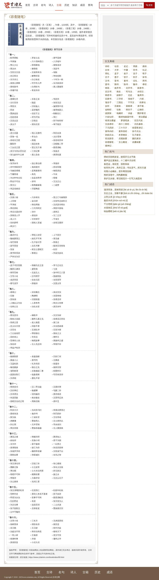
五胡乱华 (36, 330)
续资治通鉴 (110, 120)
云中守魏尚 (15, 512)
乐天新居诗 (58, 83)
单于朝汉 (57, 124)
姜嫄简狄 (57, 276)
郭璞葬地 (36, 65)
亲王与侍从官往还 (18, 151)
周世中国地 (58, 208)
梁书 (107, 84)
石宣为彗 (57, 330)
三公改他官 (15, 333)
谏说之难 (14, 437)
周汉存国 (14, 428)
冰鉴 (130, 113)
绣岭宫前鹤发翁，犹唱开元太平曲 (120, 157)
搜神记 (108, 146)
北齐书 (129, 88)
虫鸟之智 (57, 455)
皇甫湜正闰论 (59, 319)
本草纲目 (123, 135)
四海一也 (14, 136)
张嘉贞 (56, 151)
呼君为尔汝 (15, 497)
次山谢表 (14, 481)
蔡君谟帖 (57, 147)
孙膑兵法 (109, 135)
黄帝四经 (123, 131)
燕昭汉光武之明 (17, 401)
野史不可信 (15, 181)
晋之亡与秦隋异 (60, 197)
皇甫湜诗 (57, 299)
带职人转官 (37, 235)
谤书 (34, 181)
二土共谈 (57, 505)
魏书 (135, 84)
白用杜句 (36, 87)
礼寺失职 (36, 364)
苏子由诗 (57, 494)
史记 (126, 66)
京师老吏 (36, 508)
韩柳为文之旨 (38, 265)
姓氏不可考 (37, 238)
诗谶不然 (14, 90)
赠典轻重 (36, 474)
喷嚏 (55, 178)
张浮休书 (14, 163)
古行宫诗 (14, 103)
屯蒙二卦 (57, 390)
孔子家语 (136, 135)
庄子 (107, 77)
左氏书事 (36, 246)
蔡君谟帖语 (58, 497)
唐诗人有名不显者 (39, 494)
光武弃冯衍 (37, 410)
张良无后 (57, 103)
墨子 (116, 77)
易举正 (56, 212)
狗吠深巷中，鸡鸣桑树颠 (115, 175)
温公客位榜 (37, 163)
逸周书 (140, 95)
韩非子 (129, 109)
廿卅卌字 (36, 219)
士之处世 (36, 467)
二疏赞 (56, 185)
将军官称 (14, 272)
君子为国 (57, 440)
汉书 (107, 81)
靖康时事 (14, 539)
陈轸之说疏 (15, 319)
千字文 (131, 102)
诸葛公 (13, 292)
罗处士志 (36, 58)
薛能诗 (35, 283)
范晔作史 (14, 494)
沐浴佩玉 (36, 292)
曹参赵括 (14, 113)
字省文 (56, 219)
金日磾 (35, 201)
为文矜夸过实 (16, 178)
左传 (107, 70)
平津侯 (13, 204)
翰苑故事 (36, 340)
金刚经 (108, 109)
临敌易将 (36, 374)
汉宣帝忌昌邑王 (60, 201)
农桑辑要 (136, 142)
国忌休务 (36, 144)
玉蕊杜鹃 (14, 364)
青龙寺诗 (36, 90)
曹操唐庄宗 (58, 508)
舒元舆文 (57, 471)
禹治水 (13, 69)
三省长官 (36, 417)
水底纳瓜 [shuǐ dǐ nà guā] (116, 207)
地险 (55, 72)
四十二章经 (124, 124)
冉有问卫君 (15, 140)
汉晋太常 (57, 283)
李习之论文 (58, 265)
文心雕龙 (123, 142)
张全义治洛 (58, 467)
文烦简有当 (37, 72)
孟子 (116, 73)
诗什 (34, 212)
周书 (144, 81)
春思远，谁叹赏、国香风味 (116, 164)
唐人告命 (36, 155)
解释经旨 (36, 76)
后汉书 (108, 91)
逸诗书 (35, 413)
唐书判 (35, 360)
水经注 (140, 91)
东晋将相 (57, 296)
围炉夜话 (141, 113)
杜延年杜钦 (58, 490)
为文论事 (14, 505)
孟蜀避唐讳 (37, 170)
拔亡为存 (36, 447)
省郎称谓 (14, 371)
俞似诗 (13, 440)
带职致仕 (36, 333)
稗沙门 (13, 226)
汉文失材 (57, 315)
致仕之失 (36, 367)
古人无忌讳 (37, 344)
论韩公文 (14, 306)
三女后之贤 (15, 147)
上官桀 (13, 201)
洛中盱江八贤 (59, 272)
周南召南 (36, 401)
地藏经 (120, 113)
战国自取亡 (15, 374)
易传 (144, 66)
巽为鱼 (13, 417)
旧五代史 (138, 120)
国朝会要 (14, 455)
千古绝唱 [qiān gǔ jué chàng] (117, 204)
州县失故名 (58, 253)
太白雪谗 (57, 136)
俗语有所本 (58, 140)
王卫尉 (35, 528)
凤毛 (34, 174)
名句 (43, 5)
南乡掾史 (36, 398)
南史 (119, 91)
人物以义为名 (16, 303)
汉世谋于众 (58, 451)
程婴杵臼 (57, 371)
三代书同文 (37, 208)
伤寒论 (142, 102)
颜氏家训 (136, 138)
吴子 (135, 73)
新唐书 (140, 88)
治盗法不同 (15, 531)
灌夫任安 (36, 124)
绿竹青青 (14, 242)
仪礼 (135, 81)
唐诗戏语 (57, 394)
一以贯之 (57, 444)
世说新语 (109, 138)
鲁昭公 (35, 253)
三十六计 (123, 127)
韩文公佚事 (58, 303)
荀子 (144, 73)
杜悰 (55, 249)
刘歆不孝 (36, 326)
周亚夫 (13, 106)
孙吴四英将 (58, 447)
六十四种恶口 (38, 61)
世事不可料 (37, 497)
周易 (135, 66)
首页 (27, 5)
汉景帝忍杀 (58, 398)
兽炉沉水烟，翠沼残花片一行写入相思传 (123, 178)
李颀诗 (56, 163)
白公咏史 (36, 79)
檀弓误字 (14, 283)
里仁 (55, 117)
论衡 (119, 109)
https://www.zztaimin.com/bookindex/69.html (46, 557)
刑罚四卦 (57, 413)
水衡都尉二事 (38, 371)
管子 (126, 77)
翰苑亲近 (57, 170)
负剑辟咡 (14, 223)
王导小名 (14, 276)
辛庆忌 (35, 337)
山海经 (140, 109)
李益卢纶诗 (15, 348)
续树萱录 (14, 524)
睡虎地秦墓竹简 (126, 117)
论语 (116, 66)
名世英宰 (57, 280)
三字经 (120, 99)
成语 (82, 5)
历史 (66, 5)
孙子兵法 (136, 131)
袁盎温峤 (36, 356)
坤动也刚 (57, 76)
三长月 (35, 521)
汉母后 (35, 121)
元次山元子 (58, 478)
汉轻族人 (36, 106)
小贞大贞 (36, 542)
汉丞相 (13, 378)
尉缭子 (120, 95)
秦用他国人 (58, 110)
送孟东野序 (37, 178)
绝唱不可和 (15, 474)
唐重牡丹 (14, 99)
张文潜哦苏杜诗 (17, 490)
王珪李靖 (57, 417)
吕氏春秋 (138, 124)
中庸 (126, 70)
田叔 (12, 110)
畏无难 (56, 238)
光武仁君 (36, 481)
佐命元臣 (36, 280)
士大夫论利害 (38, 471)
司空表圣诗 (58, 374)
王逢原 (35, 535)
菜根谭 (129, 106)
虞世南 (35, 269)
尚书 (135, 70)
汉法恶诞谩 (58, 326)
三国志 (120, 102)
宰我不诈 (57, 344)
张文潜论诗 (15, 463)
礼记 (144, 70)
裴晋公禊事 (15, 83)
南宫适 (56, 524)
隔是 (34, 103)
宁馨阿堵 (14, 174)
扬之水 (56, 474)
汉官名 (13, 330)
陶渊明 (35, 296)
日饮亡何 (57, 356)
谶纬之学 (57, 539)
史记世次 (14, 76)
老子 (126, 73)
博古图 (13, 471)
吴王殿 (13, 528)
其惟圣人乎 (15, 215)
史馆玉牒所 (58, 223)
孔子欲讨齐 (37, 242)
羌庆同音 (14, 280)
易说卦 (35, 215)
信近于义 (36, 113)
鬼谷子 (108, 102)
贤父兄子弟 (37, 147)
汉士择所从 (58, 421)
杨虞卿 (35, 390)
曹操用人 (36, 421)
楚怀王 (56, 337)
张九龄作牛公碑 (17, 155)
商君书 (108, 95)
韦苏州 (56, 99)
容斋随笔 (109, 142)
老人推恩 (36, 322)
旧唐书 (108, 99)
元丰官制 (36, 424)
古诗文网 (56, 577)
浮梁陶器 (36, 189)
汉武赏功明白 (59, 204)
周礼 (107, 73)
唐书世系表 (15, 253)
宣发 (12, 249)
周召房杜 (14, 208)
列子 (135, 77)
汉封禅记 (14, 390)
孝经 (144, 84)
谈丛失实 (57, 292)
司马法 (129, 91)
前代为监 (57, 528)
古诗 (35, 5)
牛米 (55, 174)
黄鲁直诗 (57, 65)
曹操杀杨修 (37, 428)
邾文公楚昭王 (38, 249)
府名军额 (57, 167)
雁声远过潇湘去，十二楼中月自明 (120, 160)
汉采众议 (14, 121)
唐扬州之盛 (58, 340)
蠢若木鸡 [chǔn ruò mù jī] (116, 200)
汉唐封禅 (57, 387)
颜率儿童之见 (38, 319)
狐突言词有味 (59, 246)
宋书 (144, 77)
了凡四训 (109, 127)
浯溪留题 (36, 299)
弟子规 (140, 106)
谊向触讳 (36, 394)
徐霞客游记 (137, 127)
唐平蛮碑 (57, 58)
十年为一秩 (58, 79)
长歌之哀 (36, 99)
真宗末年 (57, 306)
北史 (130, 95)
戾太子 (13, 124)
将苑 (107, 88)
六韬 (141, 99)
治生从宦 (36, 306)
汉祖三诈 (36, 463)
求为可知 (36, 117)
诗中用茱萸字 (16, 167)
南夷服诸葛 (37, 185)
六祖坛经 (109, 117)
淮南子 (131, 99)
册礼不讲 (36, 378)
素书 (126, 81)
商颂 (34, 140)
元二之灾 (57, 215)
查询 (90, 5)
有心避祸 (57, 463)
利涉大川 (14, 410)
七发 (55, 269)
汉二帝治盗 (37, 387)
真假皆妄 (14, 542)
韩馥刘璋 (36, 437)
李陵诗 (13, 478)
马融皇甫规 (15, 170)
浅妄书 (56, 69)
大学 (116, 70)
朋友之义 (57, 333)
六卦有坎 (36, 197)
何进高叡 (14, 398)
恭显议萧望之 (59, 410)
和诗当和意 (37, 531)
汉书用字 (36, 276)
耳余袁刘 (57, 424)
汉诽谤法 (14, 394)
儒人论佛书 (37, 133)
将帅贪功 (14, 387)
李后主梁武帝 (16, 212)
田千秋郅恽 (58, 121)
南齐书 (117, 88)
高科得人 (14, 337)
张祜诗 (13, 344)
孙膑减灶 (36, 455)
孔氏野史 (14, 501)
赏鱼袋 (13, 299)
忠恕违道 (14, 117)
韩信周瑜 (36, 204)
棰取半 (35, 315)
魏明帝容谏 (37, 451)
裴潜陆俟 (14, 447)
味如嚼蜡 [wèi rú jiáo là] (115, 211)
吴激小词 (36, 440)
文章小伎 (14, 521)
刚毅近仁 (57, 113)
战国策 (108, 113)
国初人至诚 (37, 223)
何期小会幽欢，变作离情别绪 (117, 171)
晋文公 (13, 185)
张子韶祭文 (15, 508)
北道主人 (36, 272)
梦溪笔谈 (125, 120)
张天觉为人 (58, 501)
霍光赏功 (14, 315)
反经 (107, 106)
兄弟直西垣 (58, 521)
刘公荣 (13, 424)
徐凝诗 (56, 364)
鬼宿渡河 (36, 167)
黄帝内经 (109, 131)
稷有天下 (57, 531)
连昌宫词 (36, 505)
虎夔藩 (13, 421)
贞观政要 (123, 138)
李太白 (35, 136)
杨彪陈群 (14, 356)
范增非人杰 (15, 340)
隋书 (116, 84)
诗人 (51, 5)
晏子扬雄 (36, 444)
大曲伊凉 (36, 478)
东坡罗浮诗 (15, 451)
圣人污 (13, 219)
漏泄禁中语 (58, 106)
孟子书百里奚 (16, 265)
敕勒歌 (35, 69)
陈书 (126, 84)
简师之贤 (14, 322)
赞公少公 (14, 65)
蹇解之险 (14, 467)
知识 (74, 5)
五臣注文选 (15, 72)
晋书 (116, 81)
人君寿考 (36, 303)
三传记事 (36, 151)
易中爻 (56, 401)
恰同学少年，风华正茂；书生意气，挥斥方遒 (125, 167)
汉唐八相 (14, 197)
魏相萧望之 (15, 238)
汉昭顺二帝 (58, 144)
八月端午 (57, 61)
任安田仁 (36, 490)
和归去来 (57, 133)
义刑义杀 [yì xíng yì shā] (115, 197)
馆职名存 (36, 524)
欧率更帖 (14, 58)
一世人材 (14, 535)
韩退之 (56, 242)
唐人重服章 (58, 87)
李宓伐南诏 (15, 189)
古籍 (59, 5)
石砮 (12, 296)
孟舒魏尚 (36, 110)
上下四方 (57, 235)
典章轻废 (57, 155)
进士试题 (14, 133)
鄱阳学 (13, 144)
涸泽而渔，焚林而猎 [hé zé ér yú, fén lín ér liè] (125, 189)
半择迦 (13, 61)
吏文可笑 (57, 535)
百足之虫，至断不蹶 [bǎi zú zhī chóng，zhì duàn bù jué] (130, 193)
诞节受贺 (14, 246)
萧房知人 (57, 437)
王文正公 (57, 181)
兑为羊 (13, 444)
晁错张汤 (14, 413)
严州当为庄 (15, 256)
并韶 (34, 539)
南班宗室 (57, 367)
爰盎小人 (14, 360)
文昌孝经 (109, 124)
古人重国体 (58, 428)
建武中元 (14, 235)
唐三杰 (56, 322)
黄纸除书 (14, 87)
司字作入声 (37, 83)
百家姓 (117, 106)
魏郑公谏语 (15, 269)
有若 (34, 501)
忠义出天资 (15, 326)
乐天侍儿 (14, 79)
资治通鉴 (143, 117)
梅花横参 (14, 367)
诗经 (107, 66)
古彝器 (56, 360)
